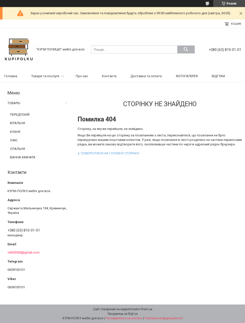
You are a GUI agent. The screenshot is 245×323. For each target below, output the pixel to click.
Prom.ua (146, 309)
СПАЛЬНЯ (17, 149)
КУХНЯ (15, 132)
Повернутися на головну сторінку (110, 153)
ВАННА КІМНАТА (22, 157)
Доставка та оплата (146, 76)
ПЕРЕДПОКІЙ (20, 114)
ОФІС (14, 140)
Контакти (109, 76)
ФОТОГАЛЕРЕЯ (187, 76)
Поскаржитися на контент (124, 318)
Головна (10, 76)
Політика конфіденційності (163, 318)
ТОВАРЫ (14, 103)
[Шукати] (186, 49)
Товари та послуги (45, 76)
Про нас (82, 76)
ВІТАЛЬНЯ (17, 123)
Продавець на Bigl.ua (123, 314)
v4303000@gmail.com (24, 252)
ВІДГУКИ (218, 76)
